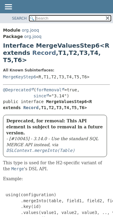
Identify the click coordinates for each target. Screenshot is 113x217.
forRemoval (48, 89)
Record (44, 52)
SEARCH (19, 18)
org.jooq (30, 30)
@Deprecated (17, 89)
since (39, 95)
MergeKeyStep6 (19, 76)
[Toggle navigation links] (8, 7)
